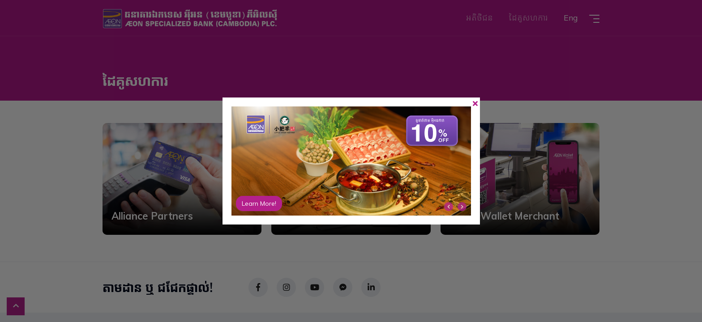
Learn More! (259, 203)
